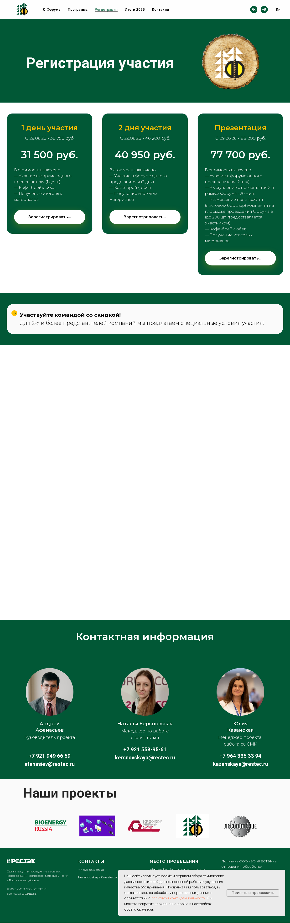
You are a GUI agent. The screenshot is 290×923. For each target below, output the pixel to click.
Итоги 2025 (135, 9)
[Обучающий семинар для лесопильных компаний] (240, 826)
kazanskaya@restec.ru (240, 764)
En (278, 10)
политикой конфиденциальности (178, 898)
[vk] (253, 9)
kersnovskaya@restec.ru (145, 758)
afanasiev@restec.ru (50, 764)
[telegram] (264, 9)
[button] (49, 258)
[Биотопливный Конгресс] (49, 826)
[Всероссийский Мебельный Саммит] (145, 826)
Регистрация (106, 9)
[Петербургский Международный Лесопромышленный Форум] (192, 826)
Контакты (160, 9)
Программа (78, 9)
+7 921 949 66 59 (50, 756)
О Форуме (52, 9)
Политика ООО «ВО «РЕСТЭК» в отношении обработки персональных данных (249, 866)
